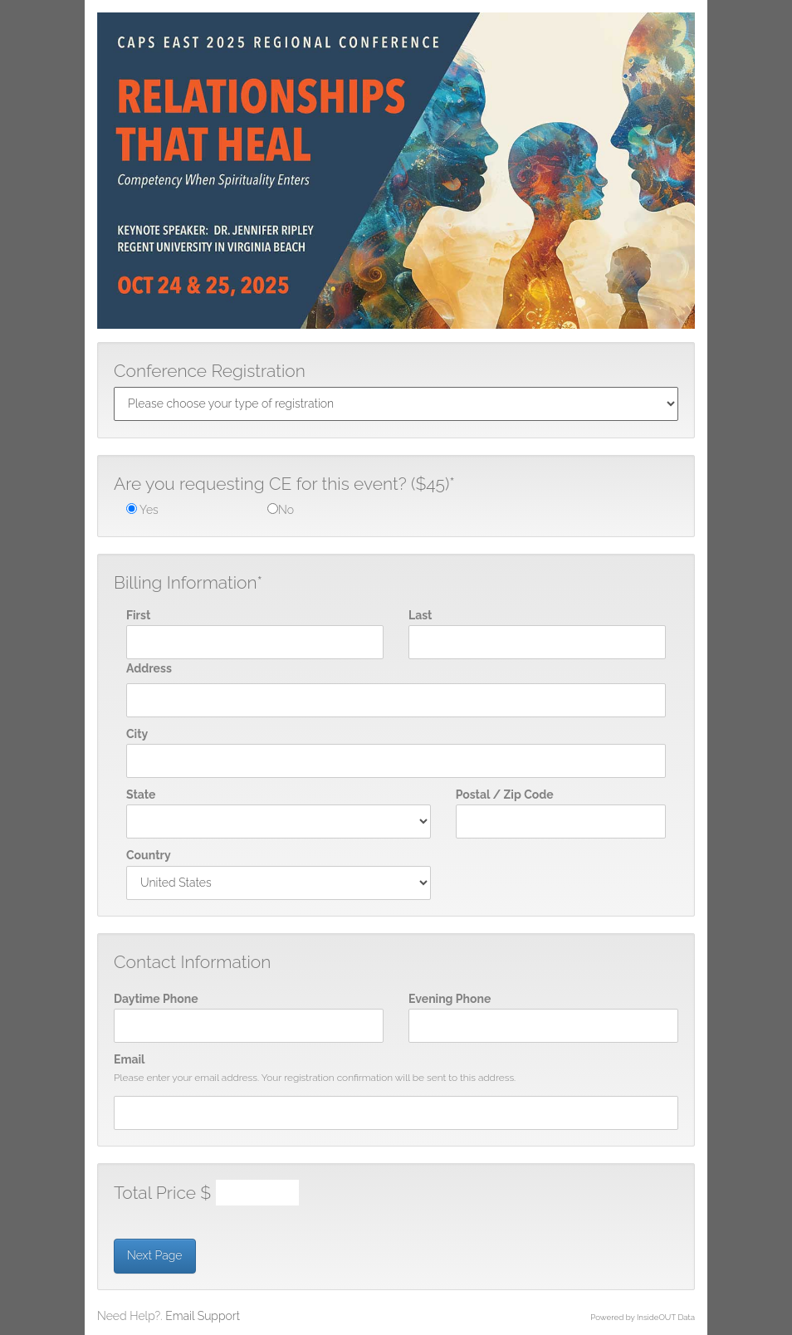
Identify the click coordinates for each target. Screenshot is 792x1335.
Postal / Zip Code (505, 794)
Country (148, 855)
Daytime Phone (156, 998)
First (138, 615)
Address (149, 668)
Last (420, 615)
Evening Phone (449, 998)
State (140, 794)
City (137, 734)
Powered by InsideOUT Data (642, 1317)
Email (129, 1059)
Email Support (202, 1316)
